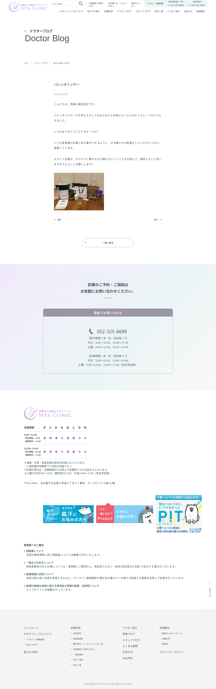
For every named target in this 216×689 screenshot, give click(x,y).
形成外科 (77, 633)
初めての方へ (32, 644)
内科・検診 (78, 659)
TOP (26, 63)
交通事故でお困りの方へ (96, 4)
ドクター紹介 (173, 11)
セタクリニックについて (72, 11)
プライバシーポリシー (172, 652)
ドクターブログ (124, 11)
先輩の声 (166, 638)
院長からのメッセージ (172, 633)
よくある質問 (130, 646)
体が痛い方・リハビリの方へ (117, 4)
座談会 (165, 643)
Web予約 (128, 658)
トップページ (31, 627)
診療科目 (108, 11)
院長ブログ (129, 633)
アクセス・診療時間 (35, 639)
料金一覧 (158, 11)
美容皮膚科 (78, 638)
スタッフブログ (143, 11)
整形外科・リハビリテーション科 (88, 643)
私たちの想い (93, 11)
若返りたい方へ (135, 4)
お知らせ (188, 11)
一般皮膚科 (78, 654)
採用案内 (200, 11)
